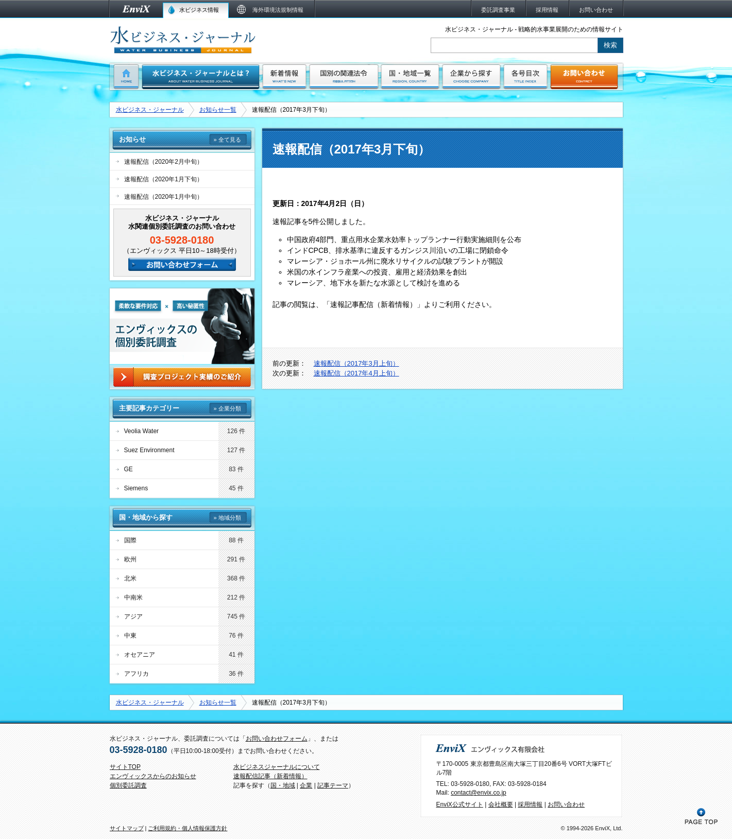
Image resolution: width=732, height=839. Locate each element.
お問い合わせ (566, 804)
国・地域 (282, 785)
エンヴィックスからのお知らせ (153, 776)
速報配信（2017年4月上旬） (356, 373)
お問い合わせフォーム (277, 738)
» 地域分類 (227, 518)
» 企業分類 (227, 408)
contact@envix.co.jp (478, 792)
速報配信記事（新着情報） (270, 776)
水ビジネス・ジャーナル (150, 109)
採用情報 (530, 804)
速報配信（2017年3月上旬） (356, 363)
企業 (306, 785)
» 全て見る (227, 139)
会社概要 (500, 804)
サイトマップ (127, 828)
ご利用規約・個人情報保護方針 (187, 828)
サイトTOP (125, 766)
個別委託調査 (128, 785)
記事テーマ (332, 785)
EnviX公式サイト (459, 804)
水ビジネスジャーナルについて (276, 766)
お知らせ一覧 (217, 109)
